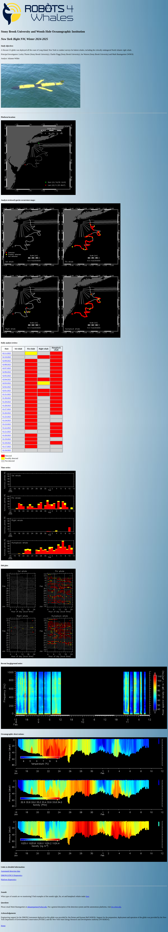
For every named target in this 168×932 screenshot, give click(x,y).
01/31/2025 (6, 394)
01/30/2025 (6, 398)
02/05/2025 (6, 376)
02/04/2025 (6, 379)
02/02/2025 (6, 387)
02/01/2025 (6, 391)
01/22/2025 (6, 428)
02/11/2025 (6, 353)
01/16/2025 (6, 450)
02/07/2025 (6, 368)
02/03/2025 (6, 383)
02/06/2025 (6, 372)
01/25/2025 (6, 417)
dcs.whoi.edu (116, 907)
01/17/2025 (6, 446)
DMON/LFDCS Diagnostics (11, 875)
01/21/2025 (6, 432)
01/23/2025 (6, 424)
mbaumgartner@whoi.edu (37, 907)
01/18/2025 (6, 443)
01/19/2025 (6, 439)
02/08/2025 (6, 364)
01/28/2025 (6, 405)
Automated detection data (10, 871)
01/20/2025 (6, 435)
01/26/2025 (6, 413)
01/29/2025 (6, 402)
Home (3, 926)
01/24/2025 (6, 420)
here (87, 896)
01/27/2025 (6, 409)
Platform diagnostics (8, 880)
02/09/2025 (6, 361)
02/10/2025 (6, 357)
